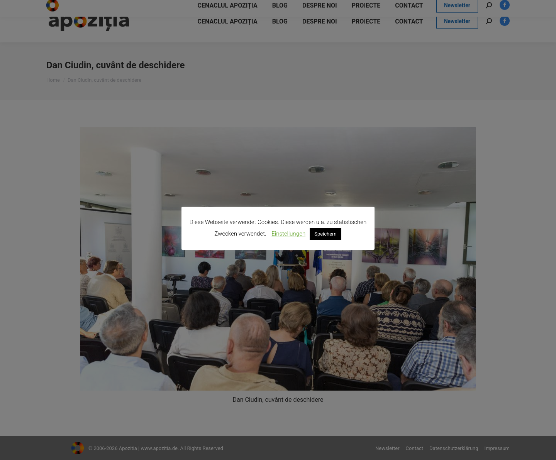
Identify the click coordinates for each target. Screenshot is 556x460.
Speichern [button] (325, 234)
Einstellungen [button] (288, 233)
